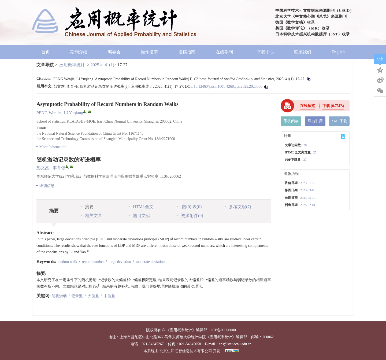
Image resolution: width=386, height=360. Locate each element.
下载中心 (265, 52)
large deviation (120, 262)
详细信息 (44, 186)
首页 (45, 52)
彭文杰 (42, 168)
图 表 (189, 206)
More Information (50, 147)
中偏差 (110, 296)
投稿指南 (186, 52)
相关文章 (91, 215)
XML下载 (339, 121)
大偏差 (94, 296)
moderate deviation (151, 262)
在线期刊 (226, 52)
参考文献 (238, 206)
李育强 (59, 168)
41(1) (110, 65)
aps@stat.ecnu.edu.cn (235, 344)
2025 (95, 65)
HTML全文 (141, 206)
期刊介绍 (78, 52)
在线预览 (307, 106)
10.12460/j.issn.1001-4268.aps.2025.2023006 (228, 87)
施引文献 (139, 215)
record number (93, 262)
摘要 (87, 206)
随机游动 (60, 296)
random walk (67, 262)
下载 (333, 106)
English (338, 52)
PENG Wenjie (48, 113)
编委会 (114, 52)
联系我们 (302, 52)
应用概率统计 (72, 65)
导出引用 (315, 121)
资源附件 (190, 215)
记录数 (78, 296)
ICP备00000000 (223, 330)
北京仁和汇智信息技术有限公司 (185, 351)
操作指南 (149, 52)
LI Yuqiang (73, 113)
